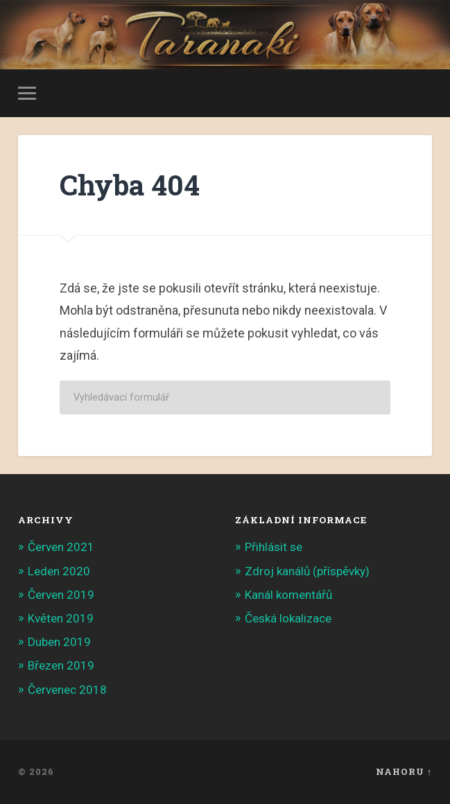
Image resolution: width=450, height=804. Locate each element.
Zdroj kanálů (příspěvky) (307, 571)
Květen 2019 (61, 618)
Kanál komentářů (288, 595)
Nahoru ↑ (404, 771)
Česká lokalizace (288, 618)
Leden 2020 (59, 571)
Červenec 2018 (67, 690)
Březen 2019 (61, 665)
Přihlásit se (273, 547)
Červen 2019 (61, 595)
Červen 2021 (61, 547)
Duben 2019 (59, 642)
